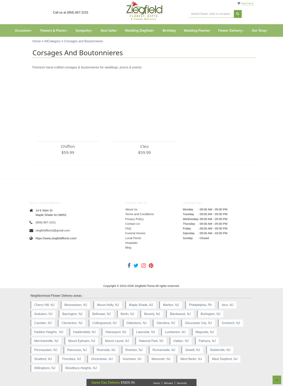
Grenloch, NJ (231, 323)
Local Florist (133, 238)
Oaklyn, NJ (181, 341)
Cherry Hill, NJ (44, 305)
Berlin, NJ (127, 314)
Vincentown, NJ (102, 359)
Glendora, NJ (165, 323)
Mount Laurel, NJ (117, 341)
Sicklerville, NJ (220, 350)
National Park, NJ (151, 341)
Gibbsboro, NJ (137, 323)
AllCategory (52, 41)
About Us (131, 209)
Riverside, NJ (106, 350)
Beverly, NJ (152, 314)
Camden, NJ (43, 323)
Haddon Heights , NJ (48, 332)
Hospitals (131, 242)
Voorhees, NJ (132, 359)
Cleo (144, 146)
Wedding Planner (197, 30)
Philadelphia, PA (200, 305)
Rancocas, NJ (77, 350)
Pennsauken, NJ (45, 350)
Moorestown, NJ (75, 305)
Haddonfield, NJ (84, 332)
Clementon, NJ (72, 323)
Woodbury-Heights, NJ (81, 368)
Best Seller (109, 30)
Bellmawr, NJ (101, 314)
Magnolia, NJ (205, 332)
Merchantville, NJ (46, 341)
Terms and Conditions (139, 214)
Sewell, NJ (192, 350)
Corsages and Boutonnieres (83, 41)
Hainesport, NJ (115, 332)
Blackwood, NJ (180, 314)
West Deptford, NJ (224, 359)
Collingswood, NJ (104, 323)
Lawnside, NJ (145, 332)
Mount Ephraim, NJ (81, 341)
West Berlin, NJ (191, 359)
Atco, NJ (227, 305)
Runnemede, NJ (164, 350)
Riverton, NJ (134, 350)
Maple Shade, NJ (141, 305)
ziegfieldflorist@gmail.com (53, 230)
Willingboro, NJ (44, 368)
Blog (128, 247)
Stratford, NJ (43, 359)
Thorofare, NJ (71, 359)
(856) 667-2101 (46, 222)
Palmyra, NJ (207, 341)
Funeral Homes (135, 233)
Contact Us (132, 223)
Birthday (169, 30)
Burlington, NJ (211, 314)
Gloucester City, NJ (198, 323)
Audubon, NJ (43, 314)
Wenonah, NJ (160, 359)
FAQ (128, 228)
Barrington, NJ (72, 314)
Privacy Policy (134, 219)
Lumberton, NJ (175, 332)
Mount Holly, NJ (108, 305)
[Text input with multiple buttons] (211, 14)
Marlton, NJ (171, 305)
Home (36, 41)
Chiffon (68, 146)
